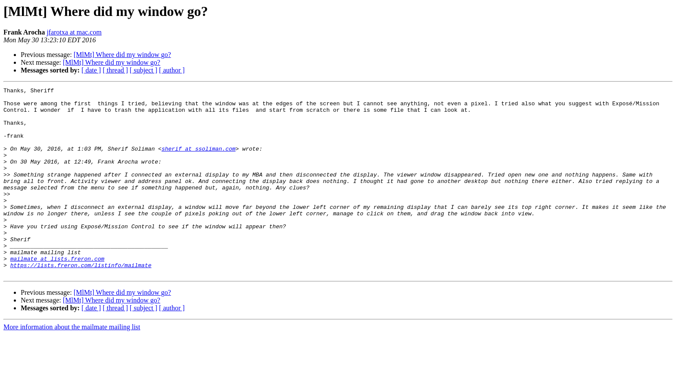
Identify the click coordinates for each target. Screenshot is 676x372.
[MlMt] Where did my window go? (122, 54)
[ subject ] (143, 70)
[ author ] (172, 70)
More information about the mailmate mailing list (71, 364)
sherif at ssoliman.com (199, 161)
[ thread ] (115, 70)
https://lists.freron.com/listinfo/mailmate (81, 301)
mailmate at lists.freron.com (57, 293)
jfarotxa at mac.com (74, 32)
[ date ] (91, 70)
